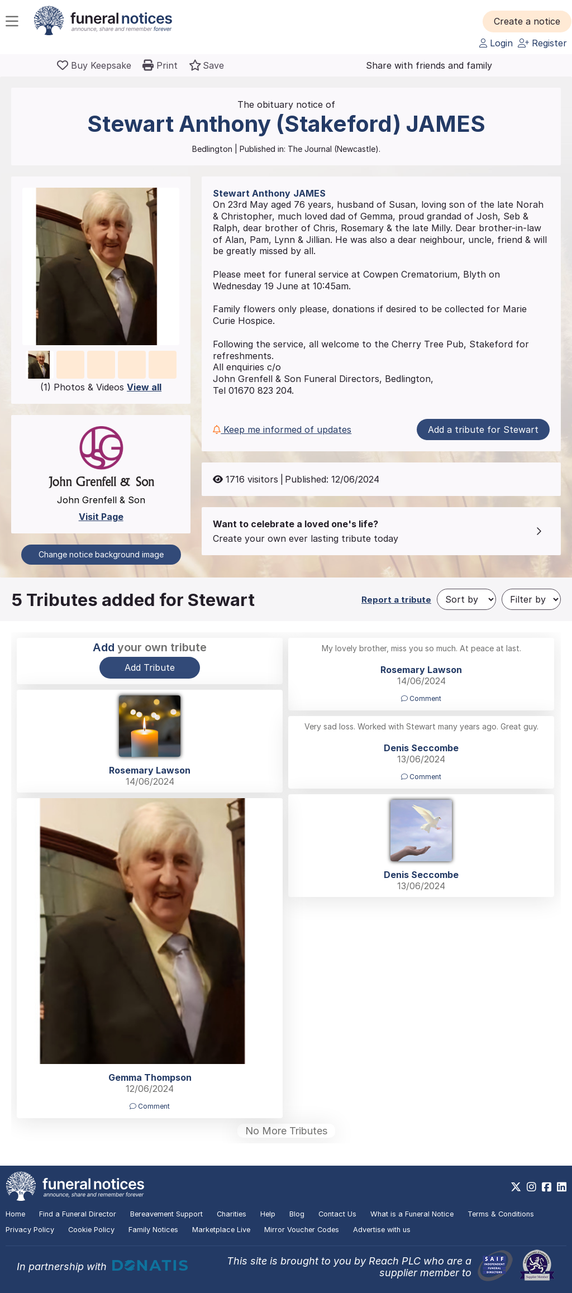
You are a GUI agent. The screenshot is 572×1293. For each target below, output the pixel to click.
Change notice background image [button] (101, 554)
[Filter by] (531, 599)
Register (542, 43)
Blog (296, 1214)
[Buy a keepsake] (94, 65)
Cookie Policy (91, 1229)
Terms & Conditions (501, 1214)
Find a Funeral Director (77, 1214)
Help (267, 1214)
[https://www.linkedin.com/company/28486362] (561, 1187)
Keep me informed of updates (282, 429)
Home (15, 1214)
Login (496, 43)
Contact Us (337, 1214)
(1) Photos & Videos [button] (100, 387)
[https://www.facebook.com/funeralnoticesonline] (546, 1187)
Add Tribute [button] (150, 667)
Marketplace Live (221, 1229)
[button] (527, 21)
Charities (231, 1214)
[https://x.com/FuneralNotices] (516, 1187)
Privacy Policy (30, 1229)
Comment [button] (421, 698)
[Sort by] (466, 599)
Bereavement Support (166, 1214)
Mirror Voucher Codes (301, 1229)
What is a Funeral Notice (412, 1214)
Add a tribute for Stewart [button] (483, 429)
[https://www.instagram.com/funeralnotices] (531, 1187)
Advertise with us (382, 1229)
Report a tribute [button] (396, 599)
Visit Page (101, 516)
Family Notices (153, 1229)
